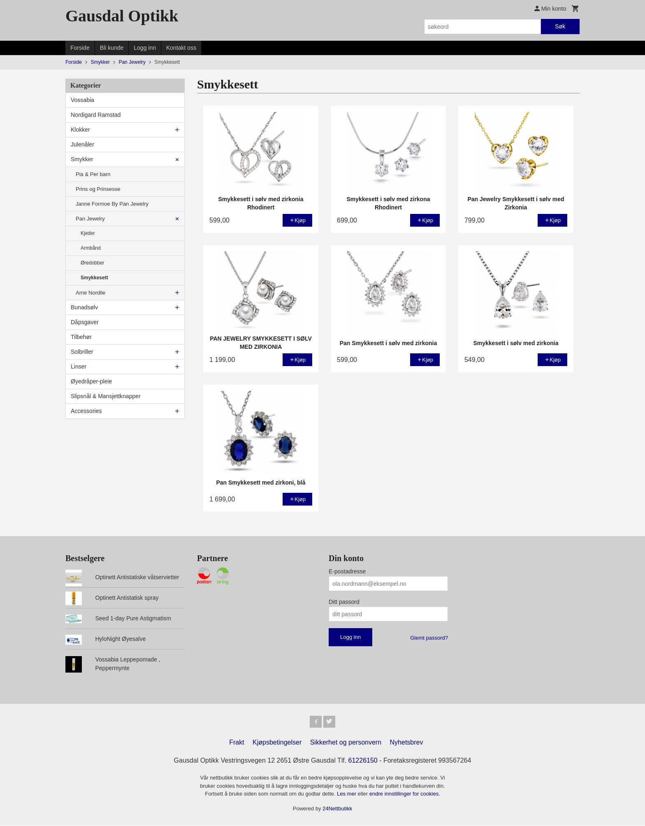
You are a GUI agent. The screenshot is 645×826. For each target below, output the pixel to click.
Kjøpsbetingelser (277, 743)
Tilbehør (81, 337)
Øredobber (92, 263)
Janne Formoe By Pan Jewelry (112, 204)
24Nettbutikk (337, 810)
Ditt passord (344, 602)
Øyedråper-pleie (91, 381)
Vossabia (82, 100)
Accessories (86, 411)
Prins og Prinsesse (98, 189)
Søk (560, 26)
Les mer (347, 795)
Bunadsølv (84, 307)
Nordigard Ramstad (96, 114)
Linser (78, 366)
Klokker (80, 129)
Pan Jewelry (90, 219)
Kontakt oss (181, 47)
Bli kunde (112, 47)
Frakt (236, 743)
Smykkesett (94, 278)
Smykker (82, 159)
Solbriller (82, 351)
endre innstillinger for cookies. (404, 795)
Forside (80, 47)
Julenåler (82, 144)
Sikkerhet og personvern (345, 743)
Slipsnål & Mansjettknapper (106, 396)
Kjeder (88, 233)
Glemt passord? (429, 638)
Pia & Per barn (93, 174)
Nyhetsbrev (406, 743)
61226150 (363, 761)
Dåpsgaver (85, 322)
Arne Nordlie (90, 293)
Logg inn (145, 47)
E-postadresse (347, 571)
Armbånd (91, 248)
